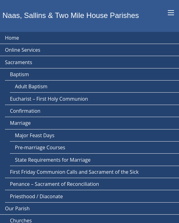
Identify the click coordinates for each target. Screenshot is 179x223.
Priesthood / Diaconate (36, 196)
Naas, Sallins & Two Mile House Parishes (70, 15)
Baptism (19, 74)
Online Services (22, 49)
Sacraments (18, 62)
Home (12, 37)
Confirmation (25, 110)
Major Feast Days (34, 135)
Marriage (20, 123)
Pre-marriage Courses (40, 147)
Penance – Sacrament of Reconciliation (54, 184)
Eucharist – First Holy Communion (49, 98)
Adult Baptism (31, 86)
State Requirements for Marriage (53, 159)
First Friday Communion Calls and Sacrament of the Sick (74, 171)
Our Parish (17, 208)
